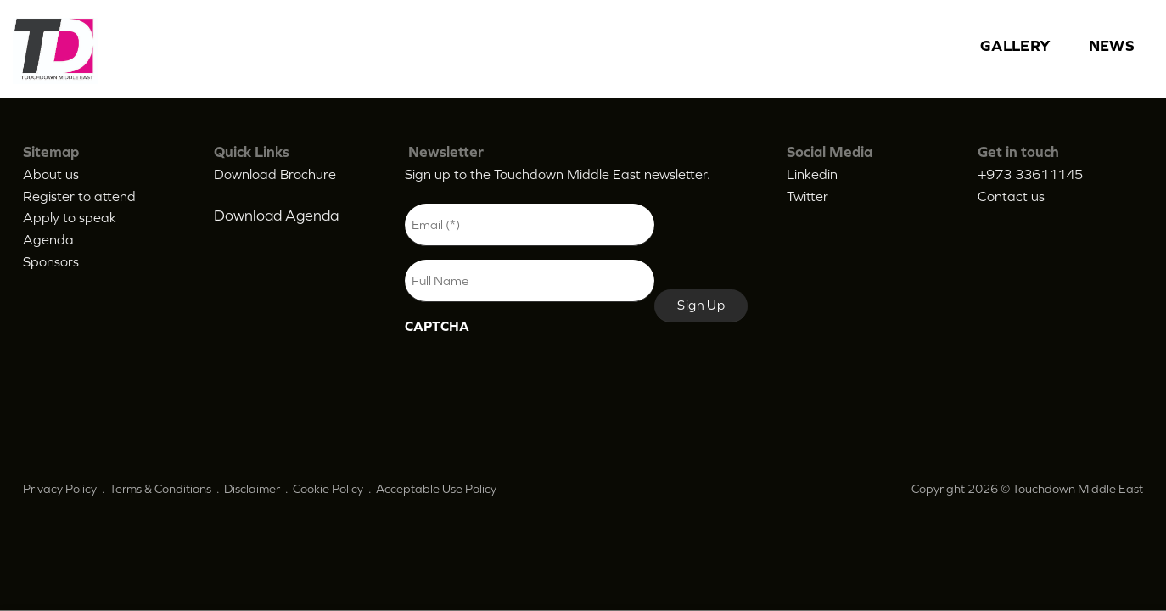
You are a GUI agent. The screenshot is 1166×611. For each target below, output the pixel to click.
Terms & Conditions (160, 489)
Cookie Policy (328, 489)
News (1112, 45)
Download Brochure (275, 174)
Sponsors (51, 261)
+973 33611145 (1030, 174)
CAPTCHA (437, 326)
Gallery (1015, 45)
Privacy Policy (60, 489)
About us (51, 174)
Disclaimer (252, 489)
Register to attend (79, 196)
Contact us (1011, 196)
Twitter (807, 196)
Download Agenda (276, 215)
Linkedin (812, 174)
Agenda (48, 239)
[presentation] (534, 377)
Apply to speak (69, 217)
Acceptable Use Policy (436, 489)
